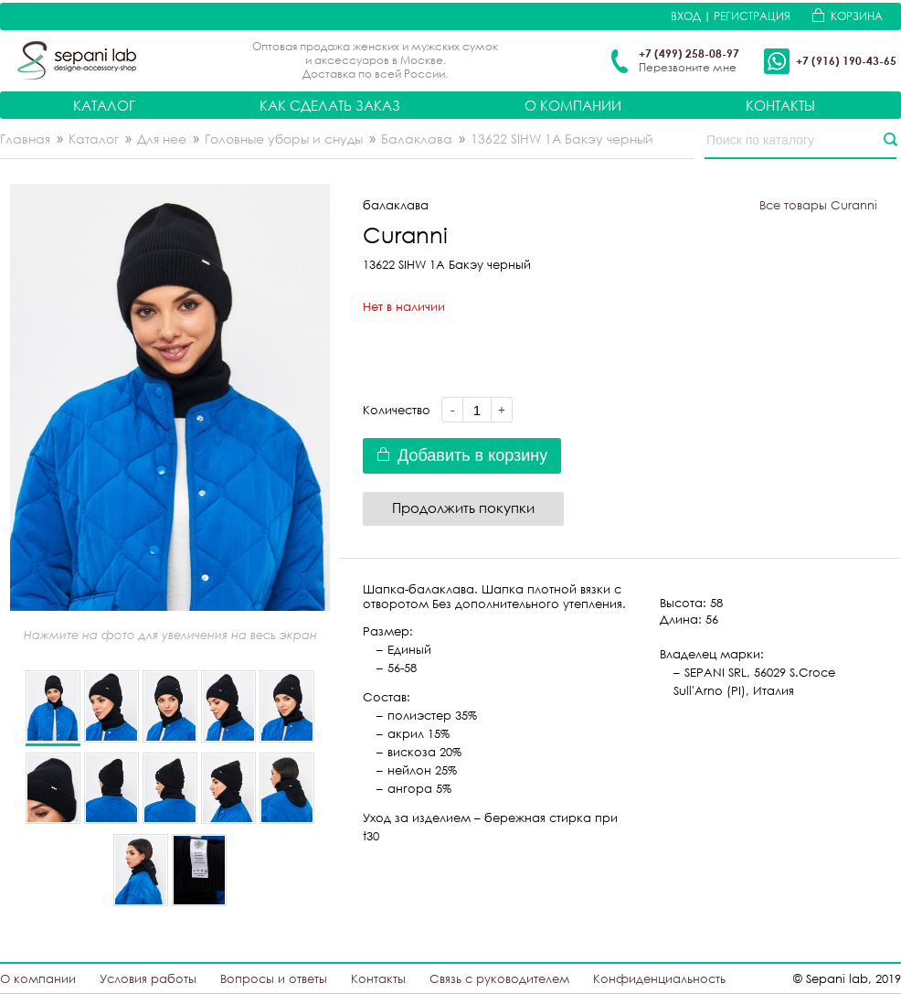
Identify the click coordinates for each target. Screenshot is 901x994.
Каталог (104, 105)
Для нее (161, 138)
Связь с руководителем (499, 978)
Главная (25, 138)
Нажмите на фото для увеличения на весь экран (170, 634)
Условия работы (148, 978)
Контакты (780, 105)
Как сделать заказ (330, 105)
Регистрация (752, 16)
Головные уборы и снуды (284, 138)
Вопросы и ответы (273, 978)
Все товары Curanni (818, 205)
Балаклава (416, 138)
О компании (573, 105)
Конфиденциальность (659, 978)
